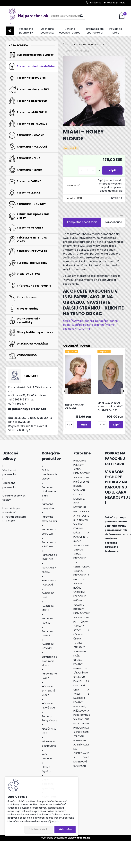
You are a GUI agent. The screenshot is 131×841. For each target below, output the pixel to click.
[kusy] (87, 170)
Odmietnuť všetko (39, 829)
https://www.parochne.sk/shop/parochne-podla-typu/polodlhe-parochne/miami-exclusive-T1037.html (91, 325)
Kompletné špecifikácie (82, 222)
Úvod (66, 44)
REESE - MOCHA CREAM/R (75, 406)
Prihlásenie (95, 2)
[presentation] (64, 391)
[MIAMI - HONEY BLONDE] (94, 91)
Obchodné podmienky (47, 30)
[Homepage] (10, 31)
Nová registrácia (116, 2)
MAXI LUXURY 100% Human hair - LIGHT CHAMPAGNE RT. (110, 406)
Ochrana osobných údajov (69, 30)
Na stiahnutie (113, 222)
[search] (81, 16)
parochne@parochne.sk (29, 409)
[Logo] (28, 16)
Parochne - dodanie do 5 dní (89, 44)
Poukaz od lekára (115, 30)
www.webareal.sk (79, 837)
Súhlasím (65, 829)
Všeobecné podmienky (26, 30)
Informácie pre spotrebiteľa (95, 30)
